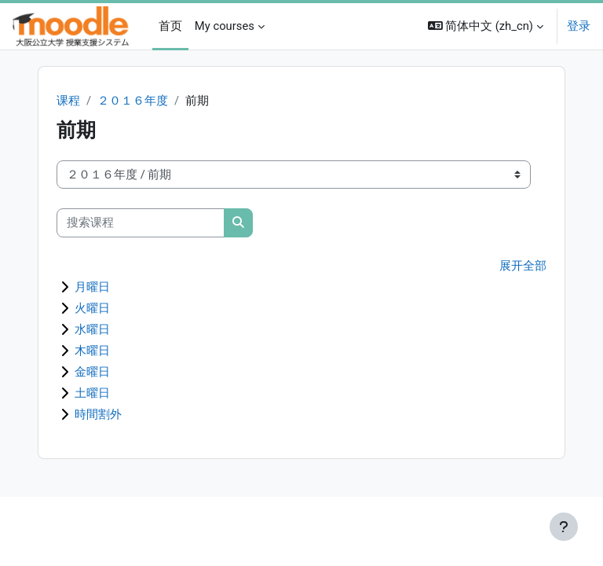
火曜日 (92, 308)
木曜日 (92, 351)
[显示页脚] (564, 527)
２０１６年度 (132, 101)
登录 (578, 26)
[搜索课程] (141, 222)
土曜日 (92, 393)
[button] (486, 26)
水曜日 (92, 329)
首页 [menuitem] (170, 26)
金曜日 (92, 372)
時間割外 (98, 414)
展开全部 (522, 266)
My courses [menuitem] (224, 26)
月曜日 (92, 287)
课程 (68, 101)
